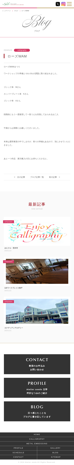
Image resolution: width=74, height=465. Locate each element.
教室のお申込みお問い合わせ (37, 368)
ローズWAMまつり (12, 67)
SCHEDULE (18, 453)
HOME (37, 434)
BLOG (55, 453)
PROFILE (18, 448)
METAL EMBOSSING (37, 444)
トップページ (6, 11)
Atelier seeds (31, 462)
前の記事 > (54, 177)
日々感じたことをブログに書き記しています (37, 415)
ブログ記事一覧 (37, 177)
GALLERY (56, 448)
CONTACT (18, 457)
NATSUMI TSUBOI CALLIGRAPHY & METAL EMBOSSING (20, 4)
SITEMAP (56, 457)
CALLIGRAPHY (37, 439)
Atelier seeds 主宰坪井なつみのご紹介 (37, 391)
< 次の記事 (19, 177)
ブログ (16, 11)
